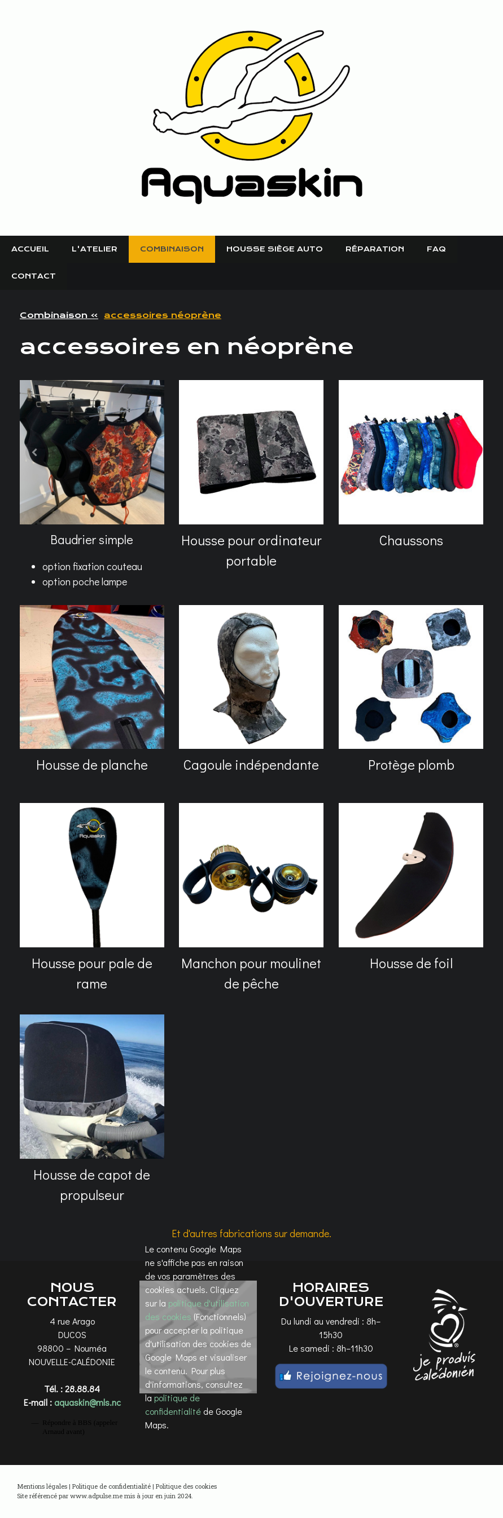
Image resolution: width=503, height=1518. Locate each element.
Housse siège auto (274, 249)
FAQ (436, 249)
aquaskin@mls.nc (87, 1402)
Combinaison (172, 249)
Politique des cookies (186, 1486)
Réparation (374, 249)
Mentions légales (42, 1486)
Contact (33, 276)
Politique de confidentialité (111, 1486)
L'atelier (94, 249)
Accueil (30, 249)
